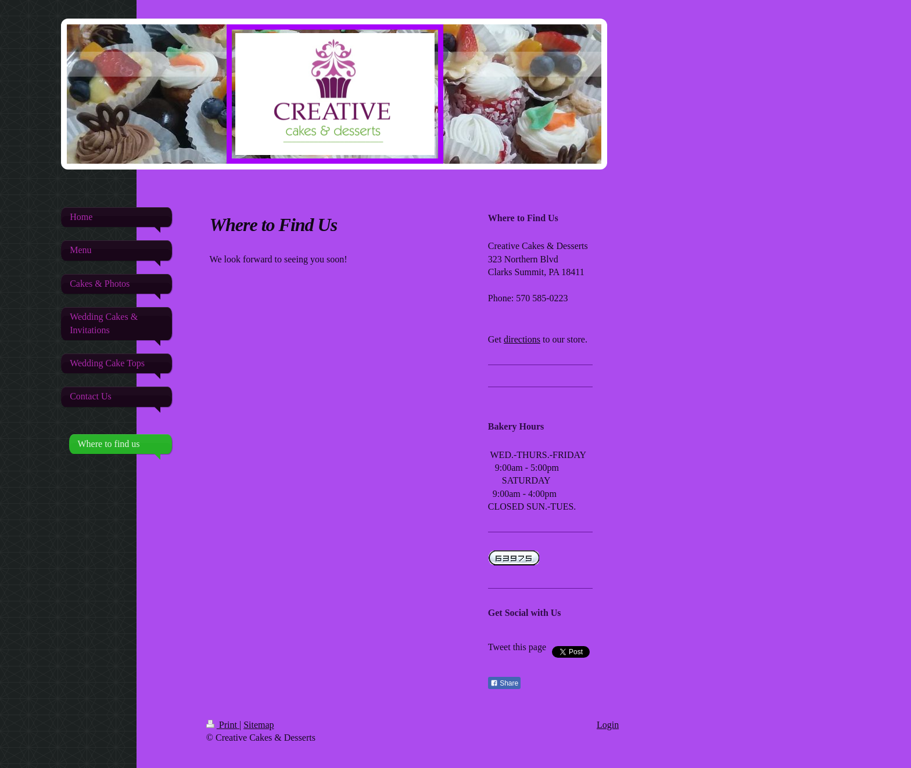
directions (522, 339)
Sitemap (258, 725)
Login (608, 725)
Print (222, 725)
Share (504, 683)
